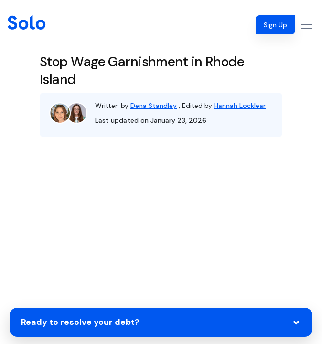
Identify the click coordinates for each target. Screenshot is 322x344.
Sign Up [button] (275, 25)
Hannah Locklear (240, 105)
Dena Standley (153, 105)
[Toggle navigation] (306, 24)
